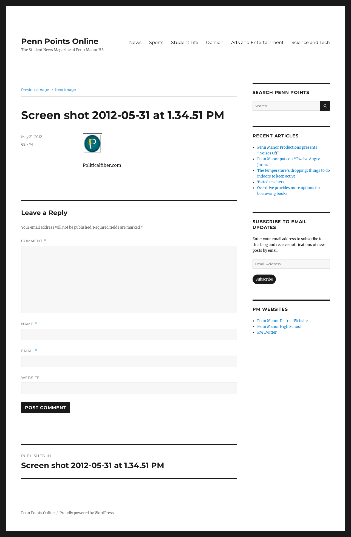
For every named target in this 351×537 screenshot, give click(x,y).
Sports (156, 42)
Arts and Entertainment (257, 42)
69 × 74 (27, 144)
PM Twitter (267, 332)
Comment (33, 241)
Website (30, 377)
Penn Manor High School (279, 326)
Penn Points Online (59, 41)
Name (29, 324)
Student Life (184, 42)
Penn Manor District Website (282, 321)
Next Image (65, 89)
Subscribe (264, 279)
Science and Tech (310, 42)
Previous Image (35, 89)
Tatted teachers (270, 182)
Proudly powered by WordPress (87, 513)
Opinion (214, 42)
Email (29, 350)
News (135, 42)
